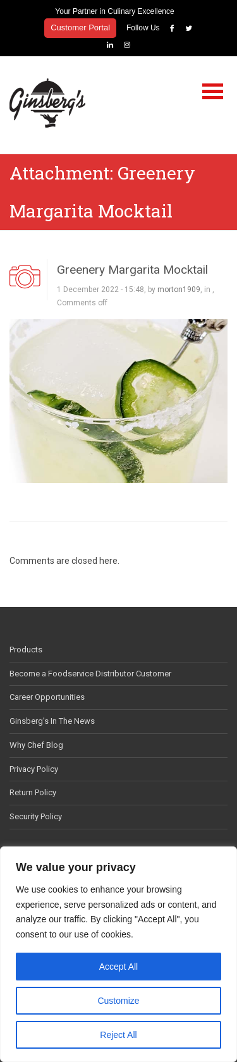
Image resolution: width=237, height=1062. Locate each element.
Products (25, 649)
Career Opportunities (47, 697)
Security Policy (35, 816)
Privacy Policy (33, 769)
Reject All (118, 1035)
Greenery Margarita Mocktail (132, 269)
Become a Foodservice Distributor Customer (90, 673)
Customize (118, 1001)
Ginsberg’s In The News (52, 721)
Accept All (118, 966)
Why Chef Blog (36, 745)
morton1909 (178, 289)
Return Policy (32, 792)
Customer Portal (80, 27)
